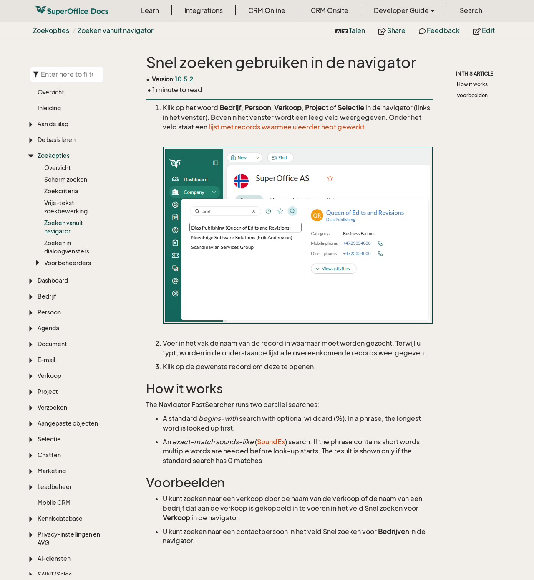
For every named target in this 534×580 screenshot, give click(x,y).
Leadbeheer (55, 486)
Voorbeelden (472, 95)
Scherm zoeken (65, 179)
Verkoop (49, 375)
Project (48, 391)
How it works (472, 84)
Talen (350, 30)
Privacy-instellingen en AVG (69, 538)
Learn (150, 10)
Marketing (52, 470)
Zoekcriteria (61, 191)
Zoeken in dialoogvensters (66, 247)
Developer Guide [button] (404, 10)
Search (471, 10)
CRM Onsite (329, 10)
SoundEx (271, 442)
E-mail (46, 359)
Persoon (49, 312)
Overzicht (51, 92)
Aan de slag (53, 123)
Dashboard (53, 280)
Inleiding (49, 107)
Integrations (203, 10)
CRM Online (266, 10)
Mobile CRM (54, 502)
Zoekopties (51, 30)
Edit (484, 30)
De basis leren (57, 139)
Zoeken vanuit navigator (116, 30)
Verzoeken (52, 407)
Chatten (49, 454)
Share (392, 30)
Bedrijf (47, 296)
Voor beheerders (67, 262)
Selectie (49, 439)
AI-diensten (54, 558)
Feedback (439, 30)
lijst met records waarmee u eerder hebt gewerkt (287, 127)
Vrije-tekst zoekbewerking (66, 207)
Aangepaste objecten (68, 423)
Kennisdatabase (60, 518)
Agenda (48, 328)
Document (52, 343)
